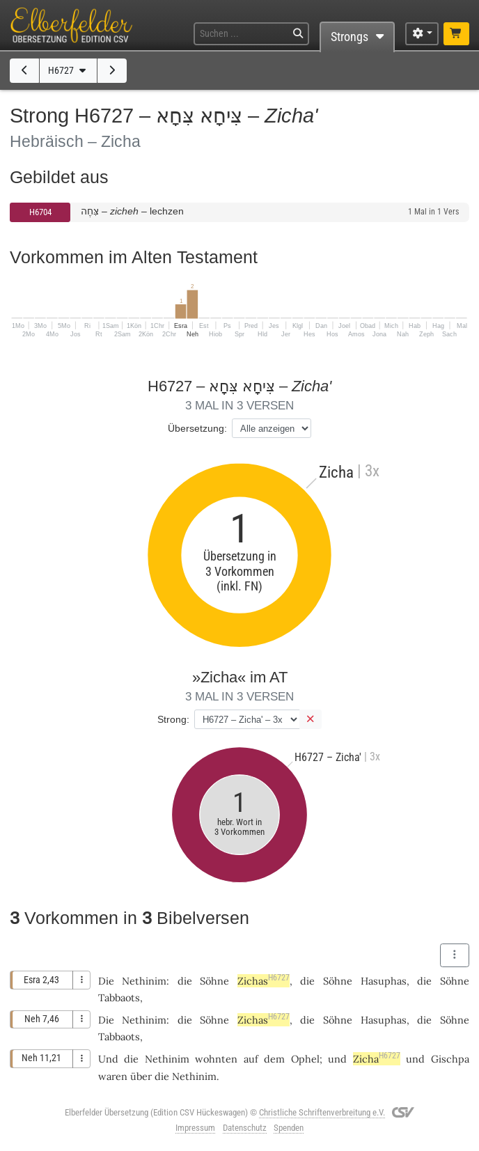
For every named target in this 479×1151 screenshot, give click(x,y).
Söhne (214, 980)
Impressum (195, 1127)
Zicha (376, 1058)
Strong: (173, 719)
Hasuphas (384, 980)
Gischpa (450, 1058)
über (141, 1076)
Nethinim (144, 980)
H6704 (40, 212)
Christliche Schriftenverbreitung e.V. (322, 1112)
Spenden (289, 1127)
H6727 (68, 71)
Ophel (305, 1058)
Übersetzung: (197, 428)
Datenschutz (245, 1127)
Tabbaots (119, 997)
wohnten (216, 1058)
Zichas (263, 980)
